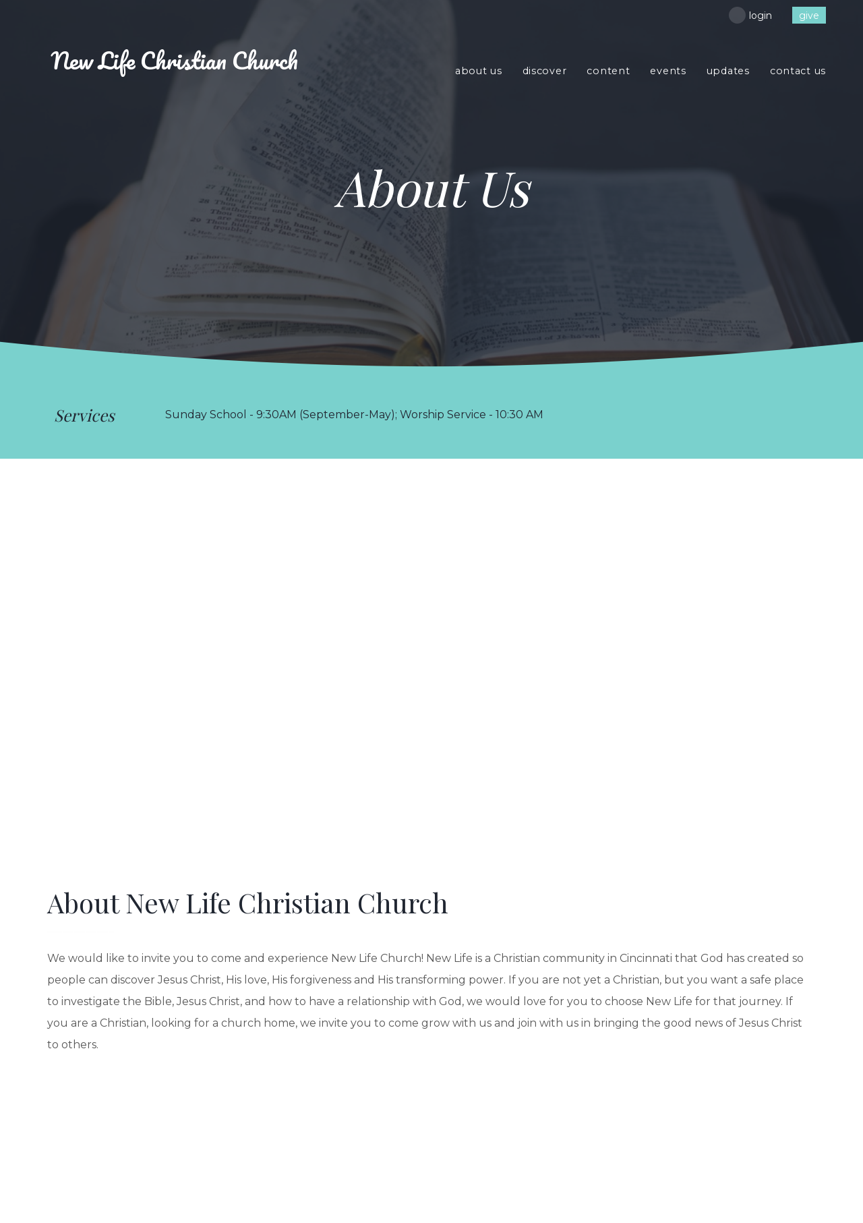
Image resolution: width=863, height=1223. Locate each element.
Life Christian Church (174, 60)
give (809, 15)
